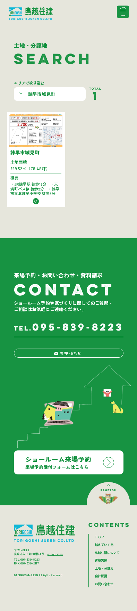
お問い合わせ (67, 360)
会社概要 (101, 585)
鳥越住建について (107, 561)
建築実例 (101, 569)
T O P (99, 546)
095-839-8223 (68, 333)
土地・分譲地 (104, 577)
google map (55, 563)
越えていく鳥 (104, 553)
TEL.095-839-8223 (27, 568)
